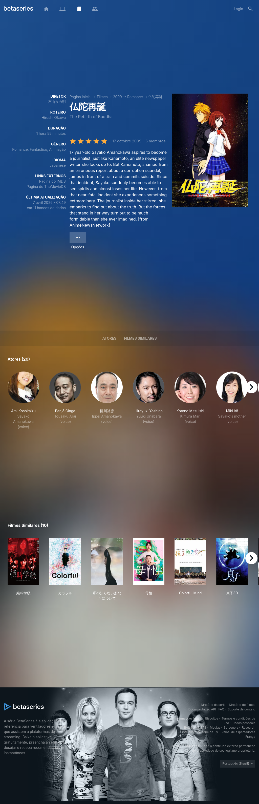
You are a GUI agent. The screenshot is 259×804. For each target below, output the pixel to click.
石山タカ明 (57, 101)
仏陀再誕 (155, 97)
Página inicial (81, 97)
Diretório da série (213, 705)
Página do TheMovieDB (46, 186)
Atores (109, 338)
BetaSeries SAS (195, 727)
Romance (135, 97)
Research (248, 727)
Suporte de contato (241, 709)
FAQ (221, 709)
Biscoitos (211, 718)
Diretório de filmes (242, 705)
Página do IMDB (52, 181)
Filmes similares (140, 338)
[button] (23, 400)
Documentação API (202, 709)
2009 (117, 97)
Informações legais (188, 718)
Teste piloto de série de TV (199, 732)
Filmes (102, 97)
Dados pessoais (243, 723)
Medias (215, 727)
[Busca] (250, 9)
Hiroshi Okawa (53, 117)
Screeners (231, 727)
